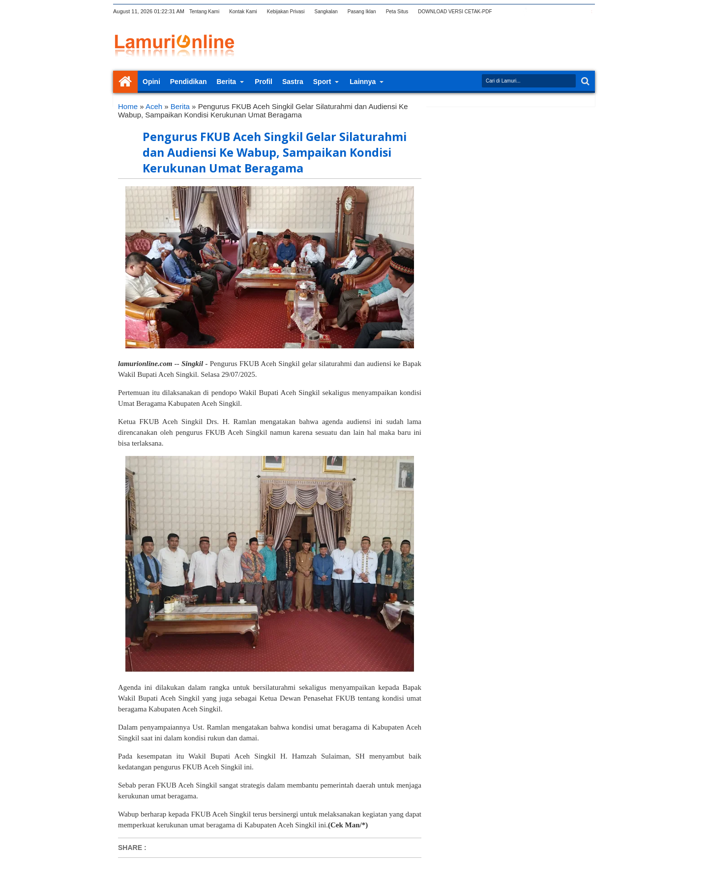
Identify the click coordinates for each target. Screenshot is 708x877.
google (537, 11)
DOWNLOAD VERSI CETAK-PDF (455, 11)
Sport (322, 81)
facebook (524, 11)
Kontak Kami (243, 11)
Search (584, 81)
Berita (226, 81)
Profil (263, 81)
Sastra (292, 81)
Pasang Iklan (362, 11)
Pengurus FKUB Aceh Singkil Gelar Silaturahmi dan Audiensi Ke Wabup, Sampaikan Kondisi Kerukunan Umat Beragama (275, 152)
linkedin (563, 11)
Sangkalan (326, 11)
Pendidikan (188, 81)
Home (125, 82)
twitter (511, 11)
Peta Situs (397, 11)
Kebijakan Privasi (286, 11)
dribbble (575, 11)
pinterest (588, 11)
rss (550, 11)
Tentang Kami (204, 11)
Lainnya (363, 81)
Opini (151, 81)
